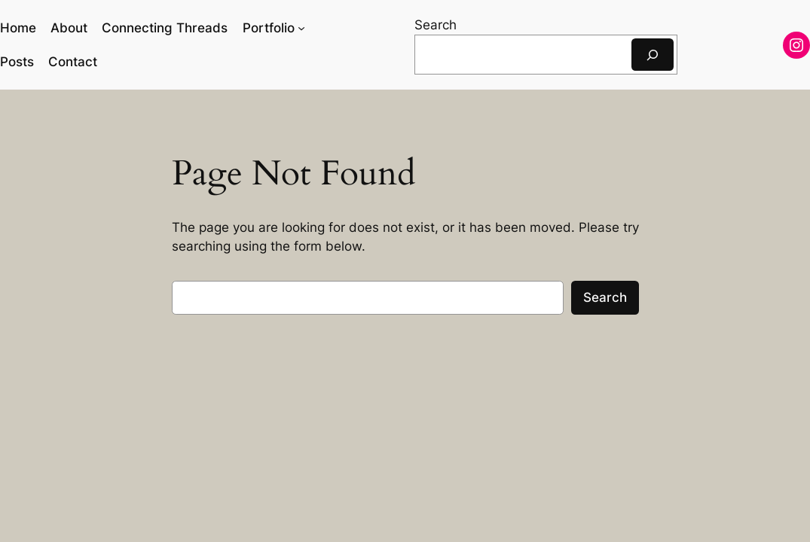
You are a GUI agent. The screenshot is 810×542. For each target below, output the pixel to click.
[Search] (652, 54)
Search (435, 24)
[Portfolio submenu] (301, 28)
